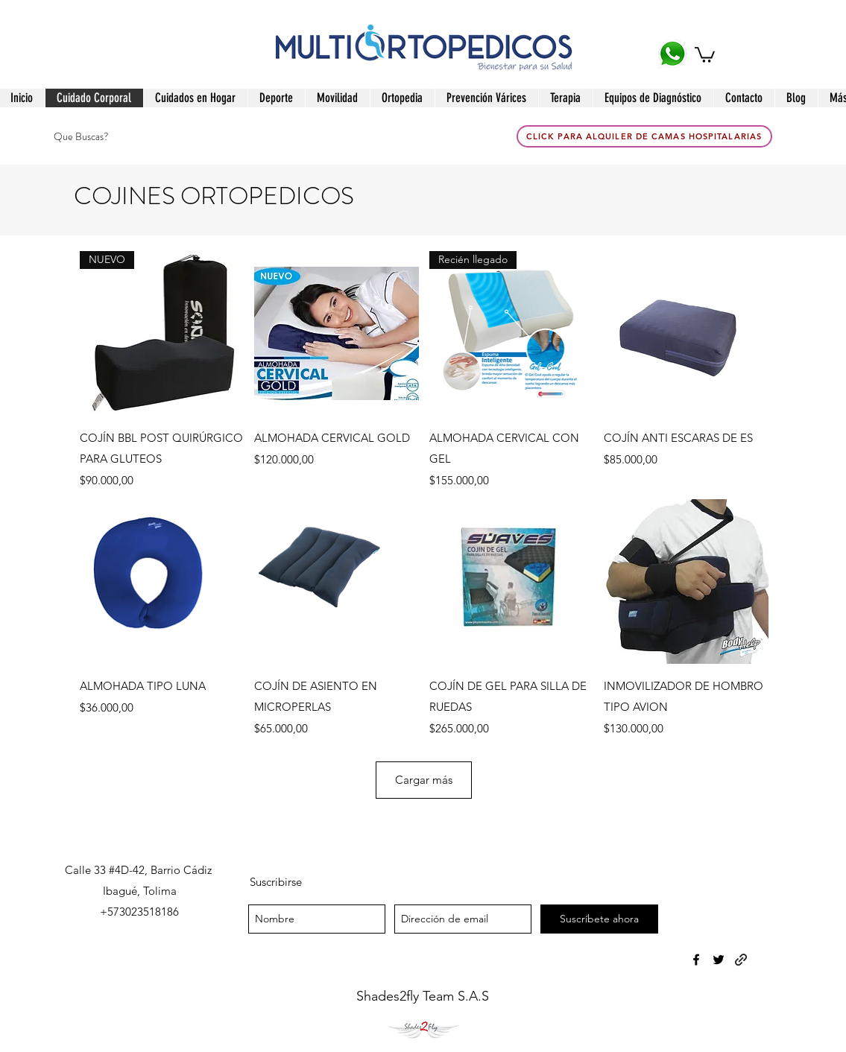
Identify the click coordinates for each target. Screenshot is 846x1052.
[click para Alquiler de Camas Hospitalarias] (644, 136)
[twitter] (718, 959)
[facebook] (696, 959)
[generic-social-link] (740, 959)
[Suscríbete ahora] (599, 919)
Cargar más (423, 780)
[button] (705, 54)
